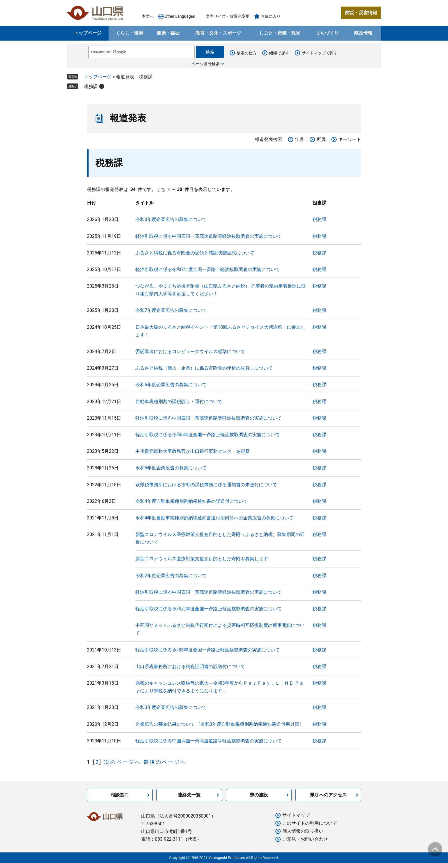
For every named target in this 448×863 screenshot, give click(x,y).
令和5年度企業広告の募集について (171, 468)
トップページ (87, 33)
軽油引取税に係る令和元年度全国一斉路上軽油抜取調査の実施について (208, 608)
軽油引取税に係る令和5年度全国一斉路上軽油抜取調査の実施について (207, 434)
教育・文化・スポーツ (218, 33)
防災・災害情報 (361, 12)
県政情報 (363, 33)
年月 (299, 139)
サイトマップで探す (320, 53)
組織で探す (279, 53)
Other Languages (180, 16)
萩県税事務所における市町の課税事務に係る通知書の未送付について (206, 484)
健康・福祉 (168, 33)
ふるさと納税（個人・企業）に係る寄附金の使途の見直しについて (204, 368)
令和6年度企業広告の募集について (171, 384)
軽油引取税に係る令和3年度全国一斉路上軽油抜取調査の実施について (207, 650)
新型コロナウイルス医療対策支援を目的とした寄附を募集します (201, 558)
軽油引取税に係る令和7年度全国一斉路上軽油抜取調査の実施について (207, 269)
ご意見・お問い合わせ (305, 839)
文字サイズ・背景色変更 (228, 16)
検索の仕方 (247, 53)
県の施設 (259, 795)
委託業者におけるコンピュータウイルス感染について (190, 351)
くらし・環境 (129, 33)
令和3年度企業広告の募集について (171, 707)
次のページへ (122, 762)
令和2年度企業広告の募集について (171, 575)
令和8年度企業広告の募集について (171, 219)
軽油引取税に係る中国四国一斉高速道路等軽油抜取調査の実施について (208, 236)
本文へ (148, 16)
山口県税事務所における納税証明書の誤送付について (190, 666)
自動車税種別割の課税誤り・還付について (178, 401)
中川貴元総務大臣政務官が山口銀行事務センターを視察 (192, 451)
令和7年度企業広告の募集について (171, 310)
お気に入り (271, 16)
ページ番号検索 (206, 64)
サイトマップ (296, 815)
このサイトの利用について (309, 823)
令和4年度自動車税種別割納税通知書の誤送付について (191, 501)
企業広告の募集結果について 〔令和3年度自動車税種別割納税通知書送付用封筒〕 (219, 724)
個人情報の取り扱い (302, 831)
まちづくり (327, 33)
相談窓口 (120, 795)
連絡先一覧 (189, 795)
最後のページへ (165, 762)
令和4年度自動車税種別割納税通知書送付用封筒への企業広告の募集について (214, 518)
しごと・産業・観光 (279, 33)
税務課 (91, 86)
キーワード (349, 139)
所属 (321, 139)
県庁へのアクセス (328, 795)
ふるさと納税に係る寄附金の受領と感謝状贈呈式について (194, 253)
